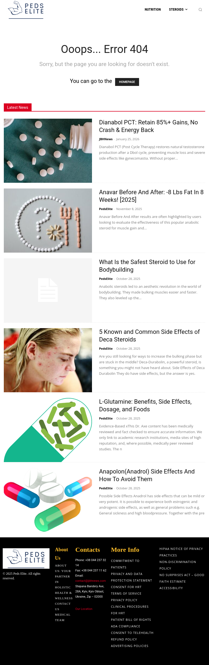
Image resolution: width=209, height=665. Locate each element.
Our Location (84, 609)
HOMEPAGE (127, 82)
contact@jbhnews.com (90, 581)
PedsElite (106, 209)
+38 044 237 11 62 (94, 570)
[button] (200, 9)
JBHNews (106, 139)
